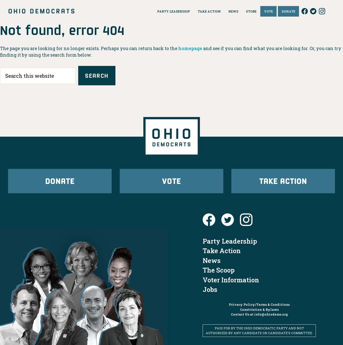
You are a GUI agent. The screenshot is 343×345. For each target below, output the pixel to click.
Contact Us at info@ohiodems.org (259, 314)
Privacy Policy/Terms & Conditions (259, 304)
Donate (59, 180)
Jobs (210, 289)
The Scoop (219, 270)
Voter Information (231, 280)
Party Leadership (230, 241)
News (212, 260)
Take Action (283, 180)
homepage (190, 48)
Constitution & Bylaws (259, 310)
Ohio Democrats (41, 11)
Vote (171, 180)
